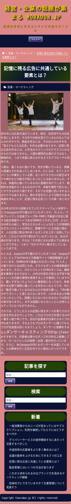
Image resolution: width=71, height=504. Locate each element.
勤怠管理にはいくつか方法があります (31, 467)
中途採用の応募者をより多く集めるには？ (34, 449)
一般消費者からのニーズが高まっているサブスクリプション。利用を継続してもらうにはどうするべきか (35, 430)
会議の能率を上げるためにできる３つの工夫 (35, 455)
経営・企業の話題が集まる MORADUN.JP (35, 12)
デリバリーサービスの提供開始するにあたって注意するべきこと (35, 441)
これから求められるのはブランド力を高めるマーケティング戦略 (35, 475)
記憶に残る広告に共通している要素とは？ (34, 461)
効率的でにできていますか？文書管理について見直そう (35, 485)
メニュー (35, 39)
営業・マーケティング (20, 53)
